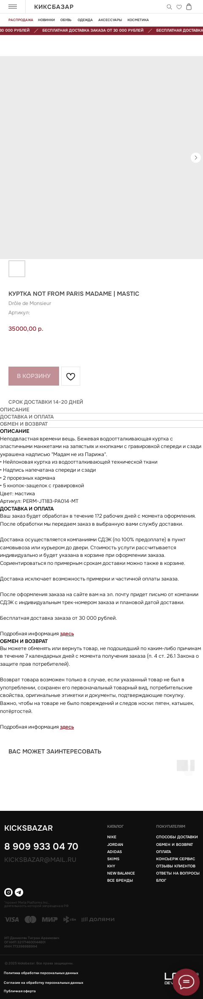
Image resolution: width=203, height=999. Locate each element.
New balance (121, 873)
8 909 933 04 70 (41, 847)
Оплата (163, 851)
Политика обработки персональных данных (41, 973)
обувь (65, 20)
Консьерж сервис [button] (175, 858)
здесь (67, 633)
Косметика (138, 20)
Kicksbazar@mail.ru (40, 860)
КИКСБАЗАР (54, 7)
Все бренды (120, 880)
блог (161, 880)
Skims (113, 858)
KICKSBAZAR (28, 828)
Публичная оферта (20, 991)
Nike (111, 837)
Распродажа (20, 20)
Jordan (115, 844)
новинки (46, 20)
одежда (85, 20)
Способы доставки (177, 837)
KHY (111, 866)
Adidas (114, 851)
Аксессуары (110, 20)
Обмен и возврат (174, 844)
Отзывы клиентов (175, 866)
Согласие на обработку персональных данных (43, 982)
